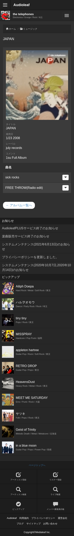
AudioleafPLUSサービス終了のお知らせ (30, 228)
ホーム (12, 29)
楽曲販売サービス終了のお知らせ (25, 236)
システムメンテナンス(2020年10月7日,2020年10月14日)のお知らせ (36, 267)
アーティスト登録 (18, 476)
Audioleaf (21, 5)
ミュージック (30, 29)
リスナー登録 (55, 476)
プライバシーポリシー (43, 518)
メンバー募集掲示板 (55, 506)
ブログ (20, 523)
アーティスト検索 (18, 491)
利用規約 (24, 518)
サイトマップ (33, 523)
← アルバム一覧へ (19, 205)
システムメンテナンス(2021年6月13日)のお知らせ (36, 247)
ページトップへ (37, 465)
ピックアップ (18, 506)
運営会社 (62, 518)
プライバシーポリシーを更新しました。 (30, 257)
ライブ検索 (55, 491)
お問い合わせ (50, 523)
